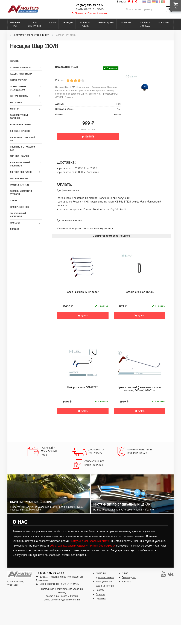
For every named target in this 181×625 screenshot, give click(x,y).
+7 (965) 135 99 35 (88, 5)
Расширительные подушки (19, 116)
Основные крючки (20, 131)
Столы (13, 200)
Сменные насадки (19, 156)
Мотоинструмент (18, 80)
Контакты (164, 22)
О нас (125, 573)
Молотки (14, 109)
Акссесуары (16, 102)
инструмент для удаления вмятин (90, 540)
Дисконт (14, 229)
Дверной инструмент (21, 172)
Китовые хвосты (19, 178)
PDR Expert (15, 223)
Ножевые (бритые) (19, 185)
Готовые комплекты (20, 67)
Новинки (14, 61)
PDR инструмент (34, 24)
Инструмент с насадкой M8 (22, 139)
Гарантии (126, 22)
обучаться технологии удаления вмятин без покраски (82, 545)
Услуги (52, 22)
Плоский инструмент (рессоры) (21, 192)
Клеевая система (19, 96)
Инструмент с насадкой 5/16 (22, 148)
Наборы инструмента (21, 74)
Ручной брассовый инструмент (20, 164)
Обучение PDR (15, 24)
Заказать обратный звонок (89, 13)
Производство (106, 22)
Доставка (101, 598)
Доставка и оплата (145, 24)
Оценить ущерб (85, 24)
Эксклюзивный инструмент (18, 215)
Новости (100, 590)
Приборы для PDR (19, 207)
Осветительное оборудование (18, 88)
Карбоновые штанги (20, 124)
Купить (88, 136)
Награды (68, 22)
